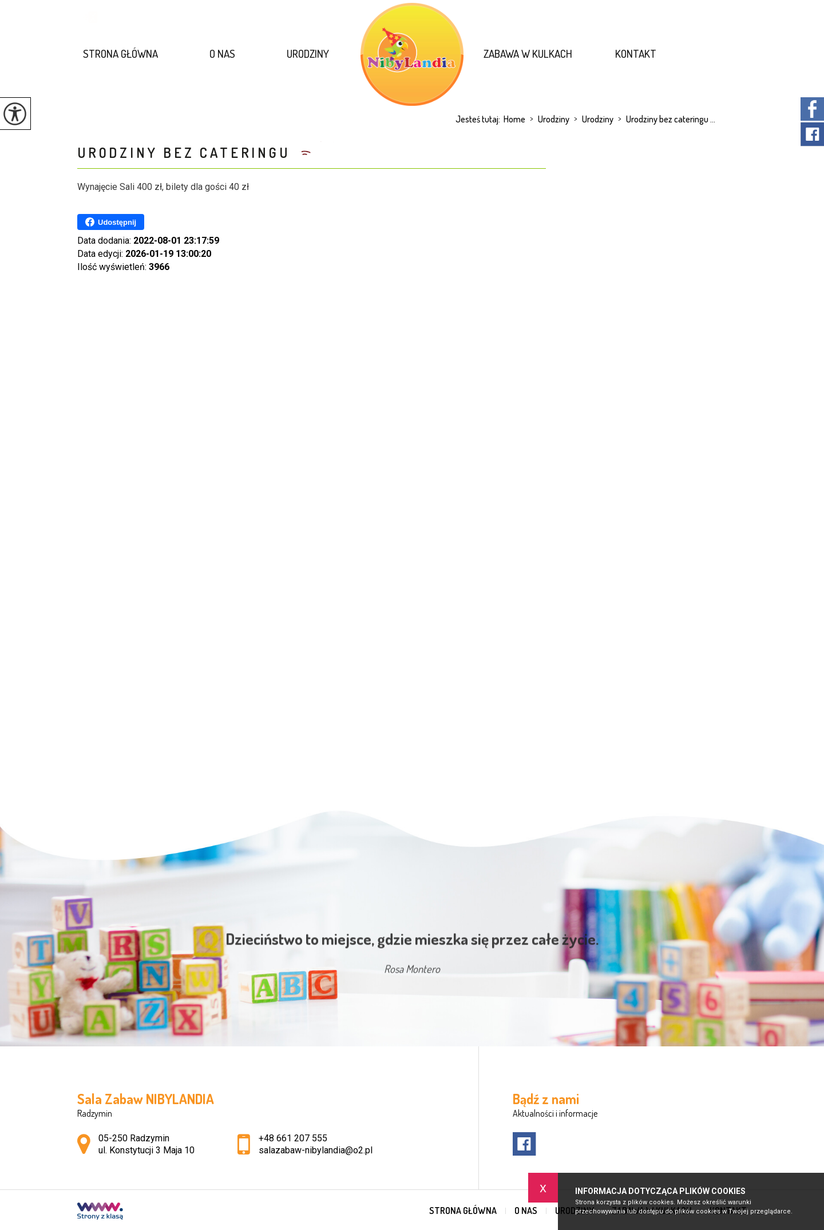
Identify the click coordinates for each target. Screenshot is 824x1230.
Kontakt (635, 53)
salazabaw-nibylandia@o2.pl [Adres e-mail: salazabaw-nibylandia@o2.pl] (316, 1150)
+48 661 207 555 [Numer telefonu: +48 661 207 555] (293, 1138)
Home (514, 119)
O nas (222, 53)
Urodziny (308, 53)
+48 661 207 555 (277, 17)
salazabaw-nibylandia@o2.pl (150, 17)
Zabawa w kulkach (528, 53)
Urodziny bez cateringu (186, 152)
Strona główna (120, 53)
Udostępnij (110, 222)
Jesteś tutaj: (479, 119)
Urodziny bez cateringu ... (664, 119)
